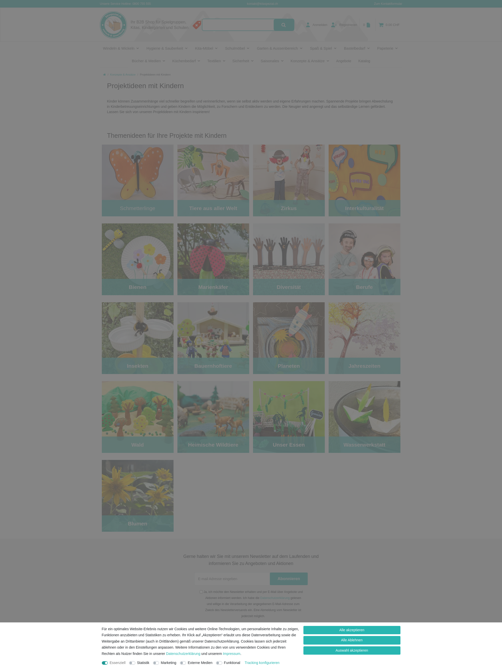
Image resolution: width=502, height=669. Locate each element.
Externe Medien (200, 663)
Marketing (168, 663)
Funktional (232, 663)
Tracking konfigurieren (262, 663)
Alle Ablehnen (352, 640)
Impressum (231, 654)
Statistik (143, 663)
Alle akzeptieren (351, 630)
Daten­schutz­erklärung (183, 654)
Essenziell (118, 663)
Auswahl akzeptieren (351, 650)
